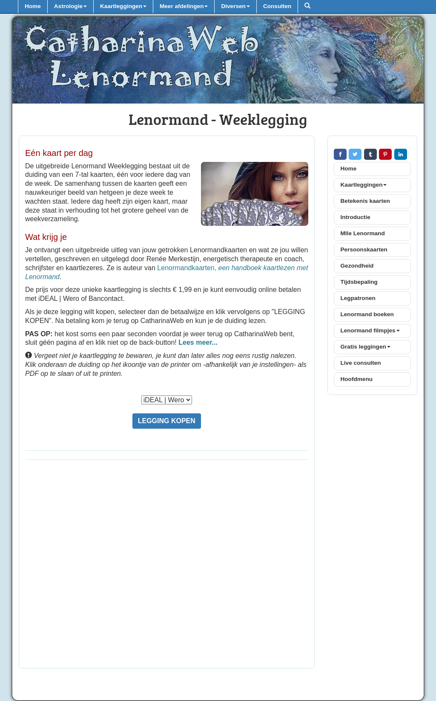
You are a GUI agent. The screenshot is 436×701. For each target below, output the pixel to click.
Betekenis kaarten (365, 201)
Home (33, 6)
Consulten (277, 6)
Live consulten (361, 363)
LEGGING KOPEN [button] (166, 420)
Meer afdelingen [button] (184, 6)
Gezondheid (357, 266)
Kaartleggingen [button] (123, 6)
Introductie (355, 217)
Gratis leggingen (365, 346)
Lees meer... (198, 342)
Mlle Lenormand (363, 233)
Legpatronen (358, 298)
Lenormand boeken (367, 314)
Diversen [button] (235, 6)
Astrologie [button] (70, 6)
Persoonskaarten (364, 249)
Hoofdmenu (357, 379)
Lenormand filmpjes (370, 330)
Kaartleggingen (364, 185)
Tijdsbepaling (359, 282)
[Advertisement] (166, 566)
